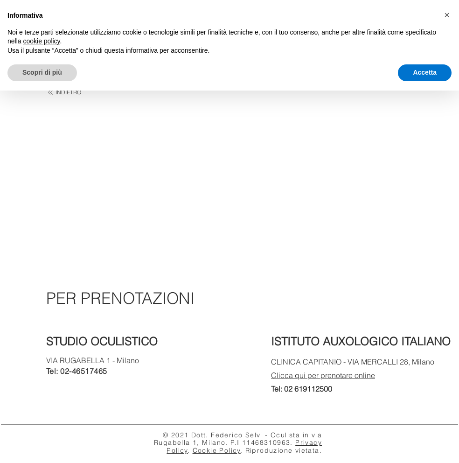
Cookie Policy (217, 450)
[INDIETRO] (63, 92)
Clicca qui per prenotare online (323, 375)
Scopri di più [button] (42, 72)
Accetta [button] (425, 72)
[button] (446, 14)
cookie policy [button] (41, 41)
